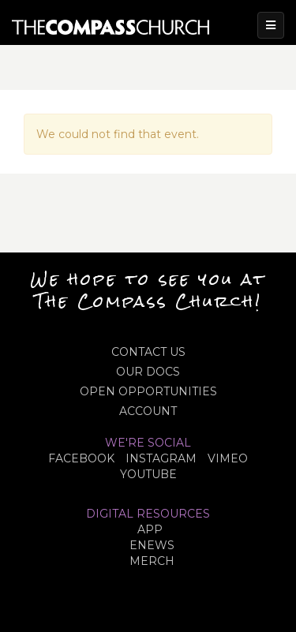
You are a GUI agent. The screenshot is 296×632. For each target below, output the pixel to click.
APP (150, 529)
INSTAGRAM (161, 458)
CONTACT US (148, 352)
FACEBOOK (81, 458)
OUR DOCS (148, 372)
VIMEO (228, 458)
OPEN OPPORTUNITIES (148, 391)
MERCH (151, 561)
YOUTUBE (148, 474)
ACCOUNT (148, 411)
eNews (151, 545)
